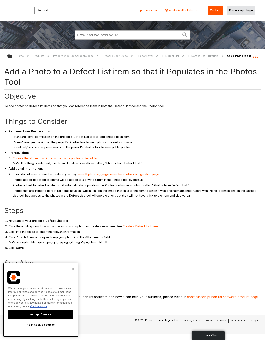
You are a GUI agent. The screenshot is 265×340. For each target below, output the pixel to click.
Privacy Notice (192, 320)
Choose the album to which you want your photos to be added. (56, 158)
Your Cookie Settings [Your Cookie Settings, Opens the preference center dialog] (41, 324)
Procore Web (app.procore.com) (73, 55)
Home (21, 55)
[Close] (73, 269)
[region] (40, 300)
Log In (255, 320)
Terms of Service (216, 320)
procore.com (148, 10)
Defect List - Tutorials (203, 55)
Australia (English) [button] (180, 10)
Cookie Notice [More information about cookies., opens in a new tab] (38, 306)
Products (39, 55)
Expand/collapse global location (255, 55)
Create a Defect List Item (140, 226)
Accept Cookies (40, 314)
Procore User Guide (116, 55)
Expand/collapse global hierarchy (12, 57)
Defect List (170, 55)
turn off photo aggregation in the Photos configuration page (118, 174)
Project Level (145, 55)
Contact (215, 10)
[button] (184, 34)
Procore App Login (241, 10)
